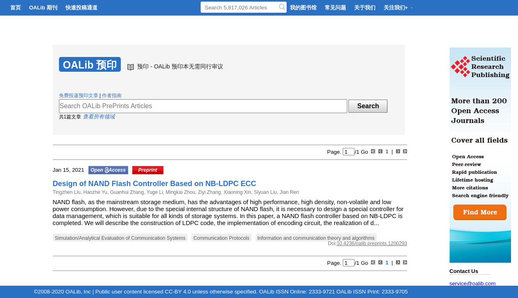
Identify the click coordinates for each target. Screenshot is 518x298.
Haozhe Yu (94, 192)
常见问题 (335, 8)
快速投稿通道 (81, 8)
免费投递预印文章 (78, 95)
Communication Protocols (221, 238)
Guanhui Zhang (126, 192)
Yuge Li (154, 192)
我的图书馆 (303, 8)
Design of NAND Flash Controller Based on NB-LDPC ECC (154, 184)
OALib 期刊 (43, 8)
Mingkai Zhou (179, 192)
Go (363, 152)
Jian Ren (288, 192)
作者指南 (112, 95)
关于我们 (364, 8)
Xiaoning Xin (236, 192)
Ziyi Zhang (209, 192)
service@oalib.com (473, 283)
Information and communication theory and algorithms (316, 238)
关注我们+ (399, 8)
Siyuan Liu (265, 192)
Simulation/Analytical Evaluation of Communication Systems (120, 238)
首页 (15, 8)
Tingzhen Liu (67, 192)
